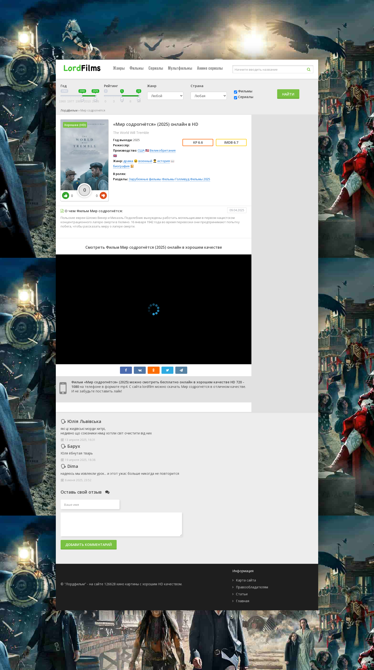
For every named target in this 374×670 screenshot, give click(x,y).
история (163, 161)
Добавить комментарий (88, 544)
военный (145, 161)
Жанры (119, 68)
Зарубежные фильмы (145, 179)
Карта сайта (246, 580)
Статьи (242, 594)
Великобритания (163, 150)
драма (128, 161)
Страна (197, 86)
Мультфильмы (180, 68)
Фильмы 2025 (200, 179)
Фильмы (137, 68)
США (141, 150)
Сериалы (155, 68)
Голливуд (182, 179)
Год (64, 86)
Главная (242, 601)
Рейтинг (111, 86)
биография (121, 166)
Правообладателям (252, 587)
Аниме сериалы (210, 68)
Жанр (151, 86)
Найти (288, 94)
